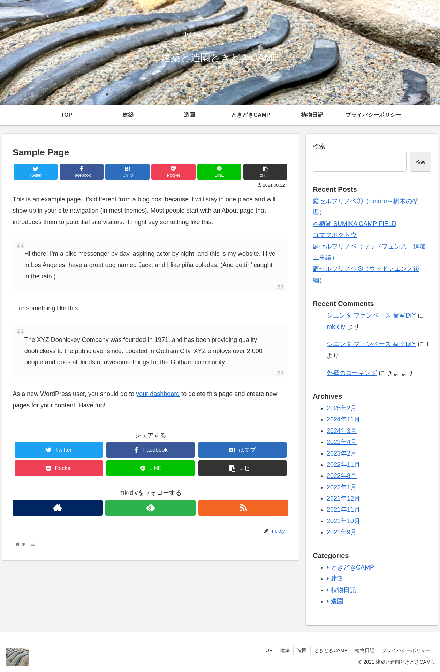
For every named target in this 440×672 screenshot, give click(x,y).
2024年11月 (343, 419)
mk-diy (336, 326)
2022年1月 (342, 487)
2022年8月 (342, 475)
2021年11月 (343, 509)
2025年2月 (342, 408)
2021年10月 (343, 521)
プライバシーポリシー (406, 650)
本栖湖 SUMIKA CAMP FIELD (354, 223)
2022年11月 (343, 464)
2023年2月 (342, 453)
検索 (319, 146)
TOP (268, 650)
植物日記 (343, 590)
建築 (337, 578)
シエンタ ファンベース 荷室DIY (371, 315)
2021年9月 (342, 532)
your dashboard (158, 393)
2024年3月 (342, 430)
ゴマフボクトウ (335, 234)
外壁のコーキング (352, 372)
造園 (337, 601)
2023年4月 (342, 441)
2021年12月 (343, 498)
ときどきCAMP (352, 567)
